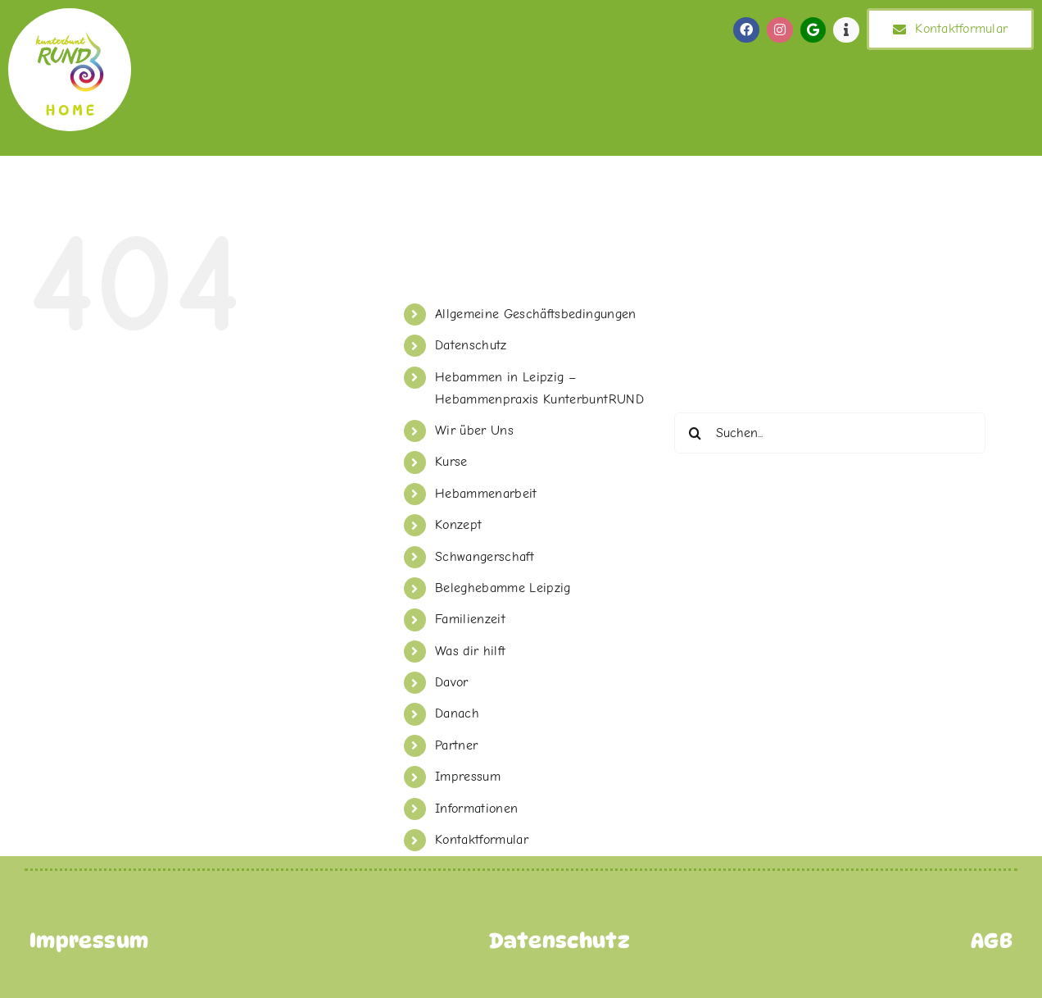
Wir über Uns (474, 430)
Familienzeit (470, 619)
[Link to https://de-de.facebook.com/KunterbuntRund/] (746, 30)
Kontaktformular (481, 839)
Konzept (458, 524)
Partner (456, 745)
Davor (452, 682)
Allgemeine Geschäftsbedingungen (536, 314)
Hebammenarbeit (486, 493)
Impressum (468, 776)
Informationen (477, 808)
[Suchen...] (829, 432)
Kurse (451, 461)
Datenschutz (471, 345)
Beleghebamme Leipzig (503, 588)
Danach (457, 713)
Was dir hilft (470, 651)
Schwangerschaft (484, 556)
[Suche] (694, 432)
